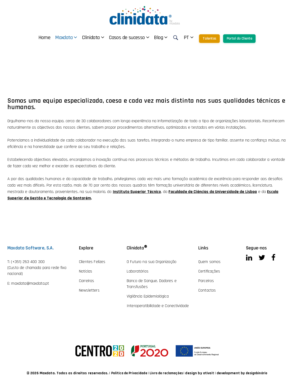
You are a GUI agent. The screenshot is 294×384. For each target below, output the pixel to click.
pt (221, 17)
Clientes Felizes (92, 261)
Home (77, 17)
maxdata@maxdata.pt (30, 283)
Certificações (209, 271)
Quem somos (209, 261)
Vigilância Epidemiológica (148, 296)
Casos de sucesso (162, 17)
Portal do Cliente (272, 17)
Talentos (242, 17)
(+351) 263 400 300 (28, 261)
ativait (211, 373)
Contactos (207, 290)
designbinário (260, 373)
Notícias (85, 271)
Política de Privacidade (126, 373)
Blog (193, 17)
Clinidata (126, 17)
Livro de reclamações (167, 373)
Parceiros (206, 280)
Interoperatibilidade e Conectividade (158, 305)
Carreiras (86, 280)
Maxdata (99, 17)
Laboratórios (137, 271)
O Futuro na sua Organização (151, 261)
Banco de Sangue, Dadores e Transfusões (152, 283)
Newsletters (89, 290)
